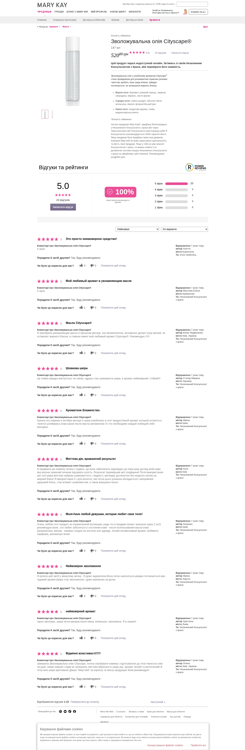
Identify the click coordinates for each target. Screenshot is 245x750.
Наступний (158, 702)
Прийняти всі (198, 745)
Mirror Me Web (107, 712)
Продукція (44, 12)
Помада (187, 717)
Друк (205, 27)
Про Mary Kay (128, 4)
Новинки (41, 19)
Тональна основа (159, 717)
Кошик (198, 12)
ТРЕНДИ (59, 12)
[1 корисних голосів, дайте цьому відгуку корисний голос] (81, 307)
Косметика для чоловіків (136, 717)
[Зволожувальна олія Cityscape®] (73, 70)
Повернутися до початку (85, 701)
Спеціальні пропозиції (64, 19)
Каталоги (135, 12)
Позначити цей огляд (113, 265)
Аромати (155, 19)
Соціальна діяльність (145, 4)
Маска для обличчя (176, 712)
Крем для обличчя (155, 712)
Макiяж (115, 19)
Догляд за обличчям (94, 19)
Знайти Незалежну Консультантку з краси (164, 11)
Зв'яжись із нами (136, 712)
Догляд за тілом (134, 19)
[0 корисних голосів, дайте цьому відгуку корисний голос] (81, 395)
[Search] (192, 4)
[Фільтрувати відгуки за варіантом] (184, 229)
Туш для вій (175, 717)
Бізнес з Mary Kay (77, 12)
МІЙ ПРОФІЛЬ (99, 12)
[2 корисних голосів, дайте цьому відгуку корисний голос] (81, 498)
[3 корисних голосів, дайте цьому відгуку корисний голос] (81, 265)
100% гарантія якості (165, 4)
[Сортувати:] (137, 229)
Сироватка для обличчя (111, 717)
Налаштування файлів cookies (165, 745)
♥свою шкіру (118, 12)
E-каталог (121, 712)
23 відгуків (160, 52)
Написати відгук (180, 52)
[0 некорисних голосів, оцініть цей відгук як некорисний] (92, 265)
